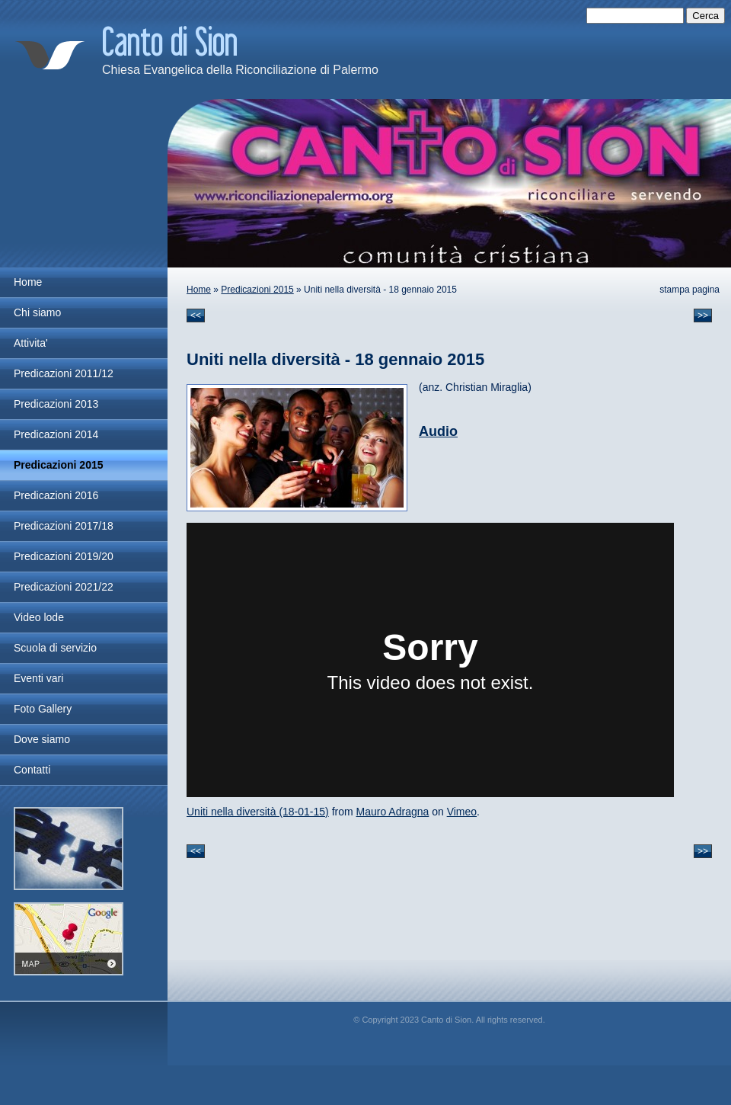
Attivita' (31, 343)
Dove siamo (42, 739)
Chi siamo (37, 312)
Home (199, 289)
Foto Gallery (43, 709)
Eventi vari (38, 678)
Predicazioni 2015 (257, 289)
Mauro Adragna (392, 812)
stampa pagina (689, 289)
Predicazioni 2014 (56, 434)
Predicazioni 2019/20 (63, 556)
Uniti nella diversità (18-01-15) (258, 812)
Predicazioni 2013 (56, 404)
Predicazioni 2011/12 (63, 373)
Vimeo (462, 812)
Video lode (39, 617)
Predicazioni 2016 (56, 495)
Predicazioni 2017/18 (63, 526)
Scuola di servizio (55, 648)
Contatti (32, 770)
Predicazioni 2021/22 (63, 587)
